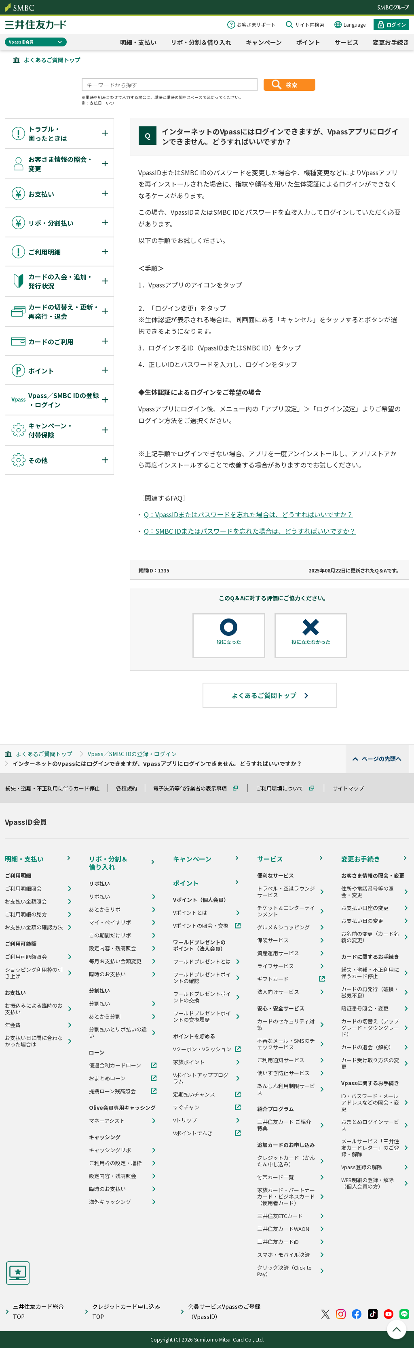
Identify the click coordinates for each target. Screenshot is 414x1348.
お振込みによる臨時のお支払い (34, 1008)
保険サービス (273, 940)
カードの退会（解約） (367, 1047)
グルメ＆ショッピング (283, 927)
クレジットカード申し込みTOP (126, 1311)
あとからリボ (104, 909)
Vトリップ (185, 1120)
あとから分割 (104, 1016)
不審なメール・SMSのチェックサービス (286, 1044)
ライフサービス (275, 966)
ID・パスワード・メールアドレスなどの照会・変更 (370, 1102)
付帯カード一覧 (275, 1177)
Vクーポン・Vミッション (202, 1049)
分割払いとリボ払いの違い (118, 1032)
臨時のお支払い (107, 974)
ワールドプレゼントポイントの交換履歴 (202, 1016)
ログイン (396, 24)
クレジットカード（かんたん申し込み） (286, 1161)
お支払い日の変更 (362, 921)
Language (354, 24)
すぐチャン (186, 1107)
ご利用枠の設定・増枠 (115, 1163)
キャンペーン (264, 42)
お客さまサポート (256, 24)
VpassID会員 (21, 42)
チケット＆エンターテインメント (286, 911)
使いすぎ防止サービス (283, 1073)
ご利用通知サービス (280, 1060)
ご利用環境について (283, 788)
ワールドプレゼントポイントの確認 (202, 977)
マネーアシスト (107, 1120)
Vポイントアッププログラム (200, 1078)
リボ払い (99, 896)
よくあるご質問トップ (52, 60)
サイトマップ (352, 788)
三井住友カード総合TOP (38, 1311)
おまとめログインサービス (370, 1125)
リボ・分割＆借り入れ (201, 42)
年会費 (13, 1025)
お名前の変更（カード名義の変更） (370, 937)
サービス (346, 42)
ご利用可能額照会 (26, 957)
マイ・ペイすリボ (110, 922)
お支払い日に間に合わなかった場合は (34, 1041)
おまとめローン (107, 1078)
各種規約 (130, 788)
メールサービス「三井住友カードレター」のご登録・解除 (370, 1147)
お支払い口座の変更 (365, 908)
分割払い (99, 1003)
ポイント (308, 42)
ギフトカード (273, 979)
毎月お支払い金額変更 (115, 961)
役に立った (229, 642)
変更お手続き (391, 42)
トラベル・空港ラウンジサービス (286, 891)
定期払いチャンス (194, 1094)
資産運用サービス (278, 953)
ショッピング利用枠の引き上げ (34, 972)
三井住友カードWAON (283, 1229)
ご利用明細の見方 (26, 914)
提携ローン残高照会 (112, 1091)
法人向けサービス (278, 992)
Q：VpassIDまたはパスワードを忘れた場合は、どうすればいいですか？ (248, 514)
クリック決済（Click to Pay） (284, 1270)
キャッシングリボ (110, 1150)
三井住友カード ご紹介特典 (284, 1125)
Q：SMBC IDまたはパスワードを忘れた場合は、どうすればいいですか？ (250, 531)
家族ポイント (189, 1062)
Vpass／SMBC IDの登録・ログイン (132, 754)
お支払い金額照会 (26, 901)
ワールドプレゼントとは (202, 961)
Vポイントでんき (193, 1133)
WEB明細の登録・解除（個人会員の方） (367, 1183)
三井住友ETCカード (280, 1216)
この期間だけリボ (110, 935)
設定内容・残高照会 (112, 948)
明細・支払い (138, 42)
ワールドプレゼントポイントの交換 (202, 997)
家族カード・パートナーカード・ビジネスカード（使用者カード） (286, 1196)
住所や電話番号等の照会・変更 (367, 891)
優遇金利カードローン (115, 1065)
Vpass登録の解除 (361, 1167)
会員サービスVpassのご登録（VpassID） (224, 1311)
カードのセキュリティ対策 (286, 1024)
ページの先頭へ (381, 759)
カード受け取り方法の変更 (370, 1063)
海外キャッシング (110, 1202)
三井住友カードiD (278, 1242)
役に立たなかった (310, 642)
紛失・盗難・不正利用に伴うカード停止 (56, 788)
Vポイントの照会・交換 (200, 925)
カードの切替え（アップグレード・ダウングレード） (370, 1028)
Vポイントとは (190, 913)
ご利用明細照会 (23, 888)
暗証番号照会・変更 (365, 1008)
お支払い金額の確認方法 (34, 927)
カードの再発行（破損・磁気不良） (370, 992)
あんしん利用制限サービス (286, 1089)
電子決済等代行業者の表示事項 (194, 788)
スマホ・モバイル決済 (283, 1255)
